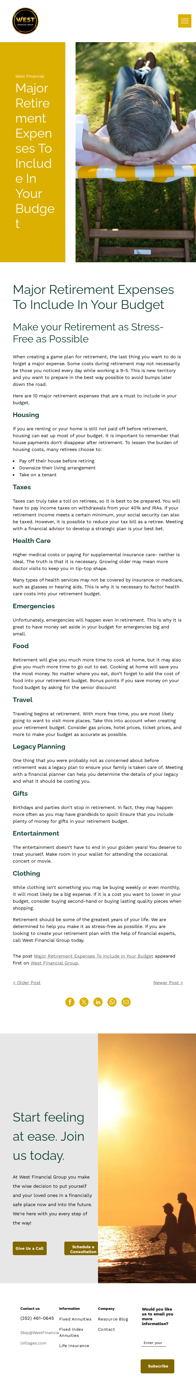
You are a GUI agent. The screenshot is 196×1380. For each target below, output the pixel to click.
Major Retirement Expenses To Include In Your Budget (93, 956)
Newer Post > (168, 982)
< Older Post (27, 982)
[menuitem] (78, 1319)
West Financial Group (54, 963)
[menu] (184, 21)
